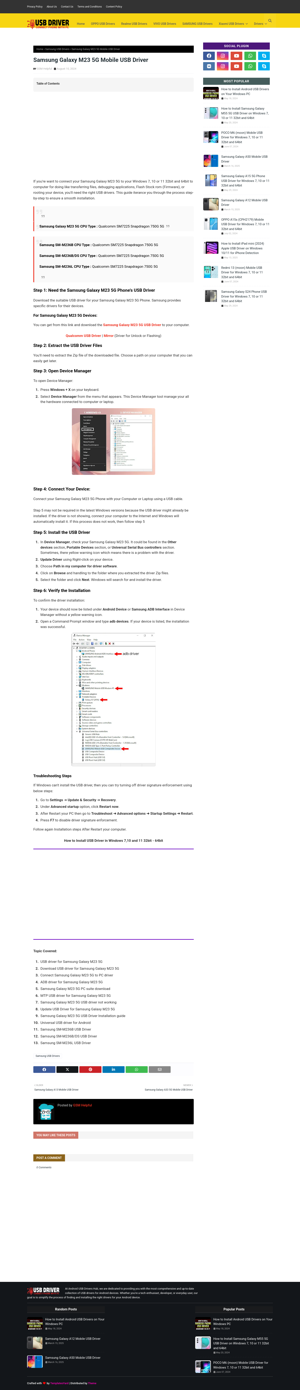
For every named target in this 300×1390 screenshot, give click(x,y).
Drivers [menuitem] (258, 23)
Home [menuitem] (81, 23)
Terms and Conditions (90, 6)
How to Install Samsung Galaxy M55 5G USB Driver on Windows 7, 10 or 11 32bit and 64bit (245, 113)
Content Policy (114, 6)
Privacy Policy (34, 6)
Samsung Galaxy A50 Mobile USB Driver (244, 159)
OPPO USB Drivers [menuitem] (103, 23)
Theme (92, 1383)
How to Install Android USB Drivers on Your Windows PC (245, 91)
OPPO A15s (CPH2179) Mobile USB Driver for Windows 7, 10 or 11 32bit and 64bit (245, 224)
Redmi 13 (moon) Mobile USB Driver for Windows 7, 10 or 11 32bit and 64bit (242, 272)
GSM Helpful (44, 68)
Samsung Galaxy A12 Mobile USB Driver (244, 202)
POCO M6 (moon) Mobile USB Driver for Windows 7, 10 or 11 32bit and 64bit (242, 137)
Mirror (109, 336)
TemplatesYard (59, 1383)
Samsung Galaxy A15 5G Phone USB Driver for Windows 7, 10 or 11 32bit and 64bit (245, 180)
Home (39, 49)
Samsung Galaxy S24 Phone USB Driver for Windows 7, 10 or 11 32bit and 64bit (244, 296)
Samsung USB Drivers (57, 49)
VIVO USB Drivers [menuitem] (164, 23)
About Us (52, 6)
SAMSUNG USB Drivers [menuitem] (197, 23)
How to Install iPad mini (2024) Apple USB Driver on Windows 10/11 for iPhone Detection (242, 248)
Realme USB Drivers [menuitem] (134, 23)
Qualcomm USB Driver (83, 336)
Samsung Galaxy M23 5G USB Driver (132, 325)
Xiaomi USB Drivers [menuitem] (231, 23)
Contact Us (67, 6)
